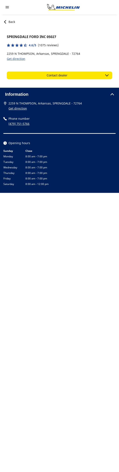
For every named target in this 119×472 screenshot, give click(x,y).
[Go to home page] (63, 7)
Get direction (16, 59)
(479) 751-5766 (18, 124)
